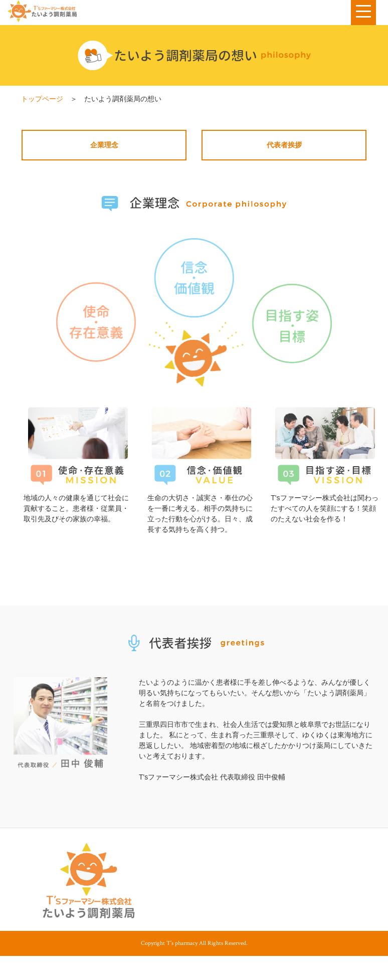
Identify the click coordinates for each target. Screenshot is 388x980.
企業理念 (104, 145)
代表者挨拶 (284, 145)
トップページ (42, 99)
